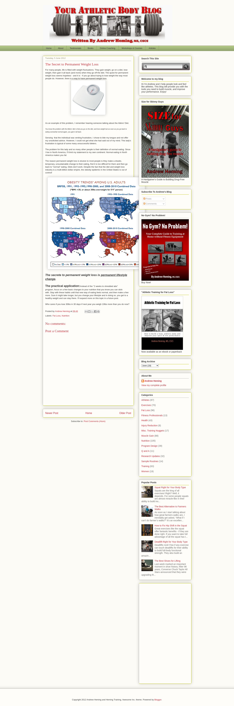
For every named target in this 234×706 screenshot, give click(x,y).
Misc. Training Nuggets (152, 430)
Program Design (149, 446)
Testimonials (75, 48)
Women (145, 471)
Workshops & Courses (132, 48)
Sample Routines (150, 461)
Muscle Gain (147, 435)
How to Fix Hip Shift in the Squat (171, 525)
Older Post (125, 413)
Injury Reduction (149, 425)
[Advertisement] (154, 632)
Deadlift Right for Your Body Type (171, 541)
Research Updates (150, 456)
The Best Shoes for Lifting (167, 561)
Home (49, 48)
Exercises (146, 405)
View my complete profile (153, 385)
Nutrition (65, 316)
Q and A (145, 451)
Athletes (145, 400)
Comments (150, 203)
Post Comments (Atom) (94, 421)
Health (144, 420)
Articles (152, 48)
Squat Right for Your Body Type (170, 487)
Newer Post (51, 413)
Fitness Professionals (152, 415)
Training (145, 466)
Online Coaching (107, 48)
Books (90, 48)
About (60, 48)
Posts (147, 198)
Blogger (157, 699)
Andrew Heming (153, 381)
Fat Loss (57, 316)
